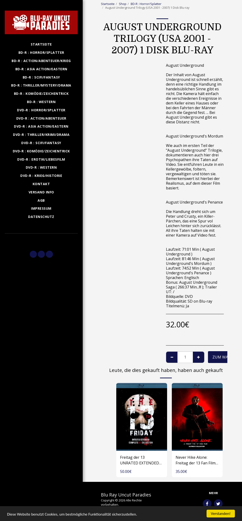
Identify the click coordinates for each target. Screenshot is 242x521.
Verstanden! (221, 513)
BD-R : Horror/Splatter (146, 4)
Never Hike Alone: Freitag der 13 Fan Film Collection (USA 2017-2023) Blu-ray (196, 460)
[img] (141, 417)
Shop (122, 4)
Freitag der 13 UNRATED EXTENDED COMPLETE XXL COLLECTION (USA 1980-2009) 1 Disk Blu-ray (140, 460)
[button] (41, 240)
